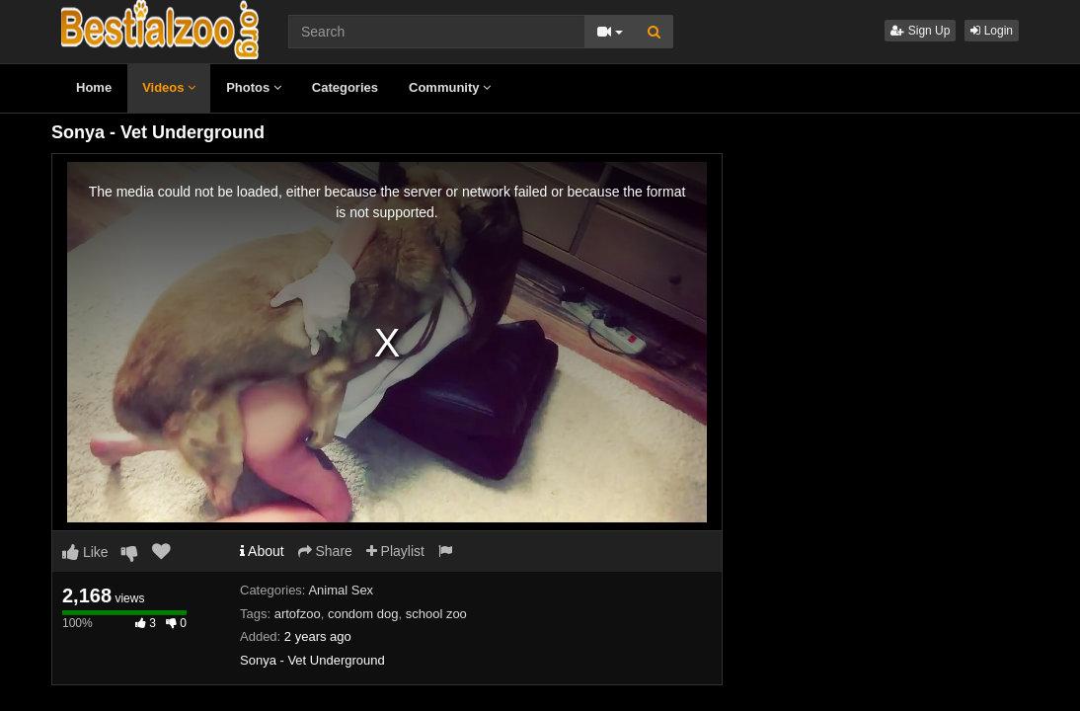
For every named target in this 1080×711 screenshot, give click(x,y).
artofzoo (297, 613)
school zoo (436, 613)
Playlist (395, 551)
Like (85, 552)
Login (991, 31)
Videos (168, 87)
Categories (345, 87)
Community (450, 87)
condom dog (363, 613)
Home (94, 87)
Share (325, 551)
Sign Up (920, 31)
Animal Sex (340, 590)
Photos (253, 87)
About (262, 551)
